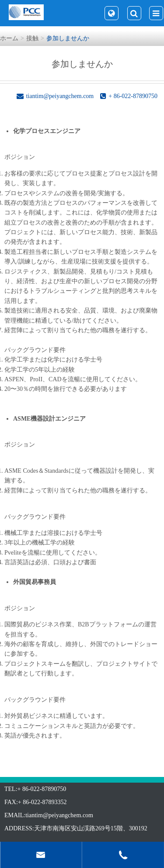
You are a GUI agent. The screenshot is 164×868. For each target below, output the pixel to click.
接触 (32, 38)
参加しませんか (67, 38)
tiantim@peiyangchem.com (59, 815)
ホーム (9, 38)
